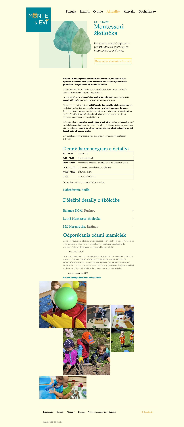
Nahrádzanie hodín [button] (76, 190)
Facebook (147, 411)
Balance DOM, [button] (79, 210)
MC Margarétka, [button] (80, 227)
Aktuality (113, 11)
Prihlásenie (48, 411)
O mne (98, 11)
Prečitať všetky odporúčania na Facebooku (82, 278)
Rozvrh (85, 11)
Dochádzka (146, 11)
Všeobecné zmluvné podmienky (102, 411)
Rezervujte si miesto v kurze (112, 61)
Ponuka (71, 11)
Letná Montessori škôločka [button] (81, 219)
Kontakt (129, 11)
